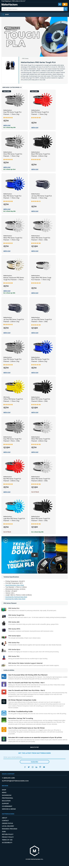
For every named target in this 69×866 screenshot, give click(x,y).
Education (6, 801)
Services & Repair (9, 809)
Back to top (34, 747)
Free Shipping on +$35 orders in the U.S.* (13, 1)
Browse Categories (12, 87)
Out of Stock (35, 492)
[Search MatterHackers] (66, 9)
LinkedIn (36, 767)
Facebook (25, 767)
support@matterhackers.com (15, 781)
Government (7, 806)
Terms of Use (7, 840)
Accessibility (7, 842)
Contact (5, 820)
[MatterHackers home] (34, 851)
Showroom (6, 795)
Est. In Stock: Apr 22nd (9, 169)
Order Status (7, 823)
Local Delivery (8, 826)
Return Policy (7, 834)
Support (5, 803)
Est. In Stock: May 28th (9, 127)
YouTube (44, 767)
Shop (4, 790)
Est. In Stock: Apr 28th (9, 293)
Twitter (29, 767)
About (4, 818)
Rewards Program (9, 829)
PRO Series (25, 58)
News (4, 792)
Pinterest (40, 767)
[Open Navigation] (5, 14)
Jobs (4, 831)
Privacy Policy (8, 837)
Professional (7, 798)
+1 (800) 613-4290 (8, 778)
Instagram (32, 767)
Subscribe (34, 762)
